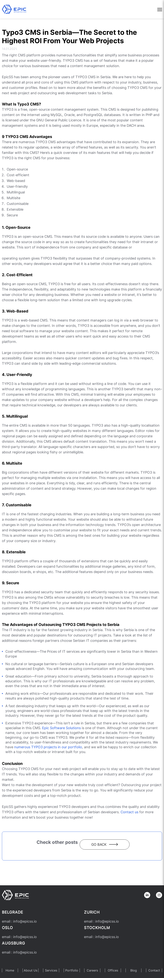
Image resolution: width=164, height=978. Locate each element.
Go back (104, 844)
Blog (133, 970)
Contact (154, 970)
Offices (113, 970)
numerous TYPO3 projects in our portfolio (48, 747)
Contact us (129, 812)
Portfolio (71, 970)
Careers (92, 970)
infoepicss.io (25, 921)
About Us (30, 970)
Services (51, 970)
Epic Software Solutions (61, 728)
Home (10, 970)
